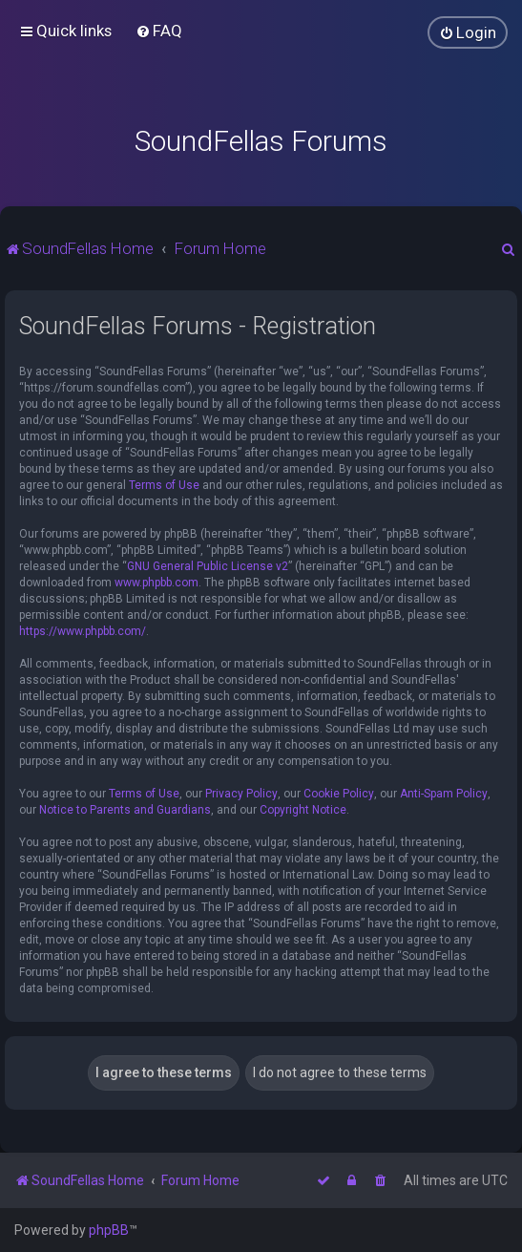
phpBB (109, 1230)
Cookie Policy (338, 793)
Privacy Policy (241, 793)
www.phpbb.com (156, 582)
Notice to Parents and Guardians (125, 810)
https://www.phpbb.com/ (82, 631)
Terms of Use (164, 485)
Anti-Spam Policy (444, 793)
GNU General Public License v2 (207, 566)
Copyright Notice (303, 810)
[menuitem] (159, 30)
